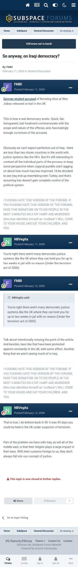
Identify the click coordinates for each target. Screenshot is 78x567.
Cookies (67, 541)
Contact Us (54, 541)
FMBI (9, 67)
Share (18, 501)
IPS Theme (12, 541)
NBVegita (21, 239)
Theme (40, 541)
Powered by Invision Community (39, 548)
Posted (29, 89)
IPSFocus (26, 541)
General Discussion (39, 71)
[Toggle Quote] (9, 297)
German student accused (19, 99)
